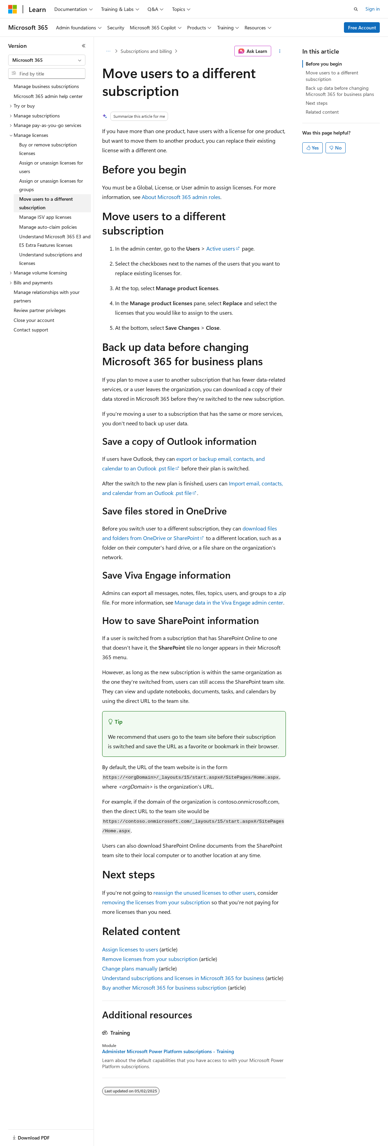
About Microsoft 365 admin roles (181, 196)
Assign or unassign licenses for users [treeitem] (51, 166)
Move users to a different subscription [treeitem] (46, 203)
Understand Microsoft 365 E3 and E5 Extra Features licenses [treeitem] (55, 240)
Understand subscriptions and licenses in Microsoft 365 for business (183, 977)
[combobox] (46, 60)
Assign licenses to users (130, 949)
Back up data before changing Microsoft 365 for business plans (340, 91)
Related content (322, 112)
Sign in (372, 8)
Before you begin (324, 63)
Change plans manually (129, 968)
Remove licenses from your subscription (150, 958)
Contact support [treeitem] (31, 329)
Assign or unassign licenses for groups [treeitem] (51, 185)
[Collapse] (84, 46)
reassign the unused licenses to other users (204, 892)
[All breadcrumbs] (108, 51)
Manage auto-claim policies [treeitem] (48, 227)
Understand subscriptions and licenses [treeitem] (50, 258)
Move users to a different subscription (332, 75)
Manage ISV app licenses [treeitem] (45, 217)
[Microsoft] (12, 9)
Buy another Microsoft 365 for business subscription (164, 987)
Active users (220, 248)
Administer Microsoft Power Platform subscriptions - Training (168, 1051)
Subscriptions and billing (146, 51)
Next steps (317, 103)
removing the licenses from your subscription (156, 902)
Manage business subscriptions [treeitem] (46, 86)
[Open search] (356, 9)
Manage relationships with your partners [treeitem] (47, 296)
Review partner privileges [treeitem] (40, 310)
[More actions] (280, 51)
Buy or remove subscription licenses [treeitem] (48, 148)
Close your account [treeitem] (34, 320)
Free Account (362, 27)
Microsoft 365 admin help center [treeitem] (48, 96)
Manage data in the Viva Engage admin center (229, 602)
